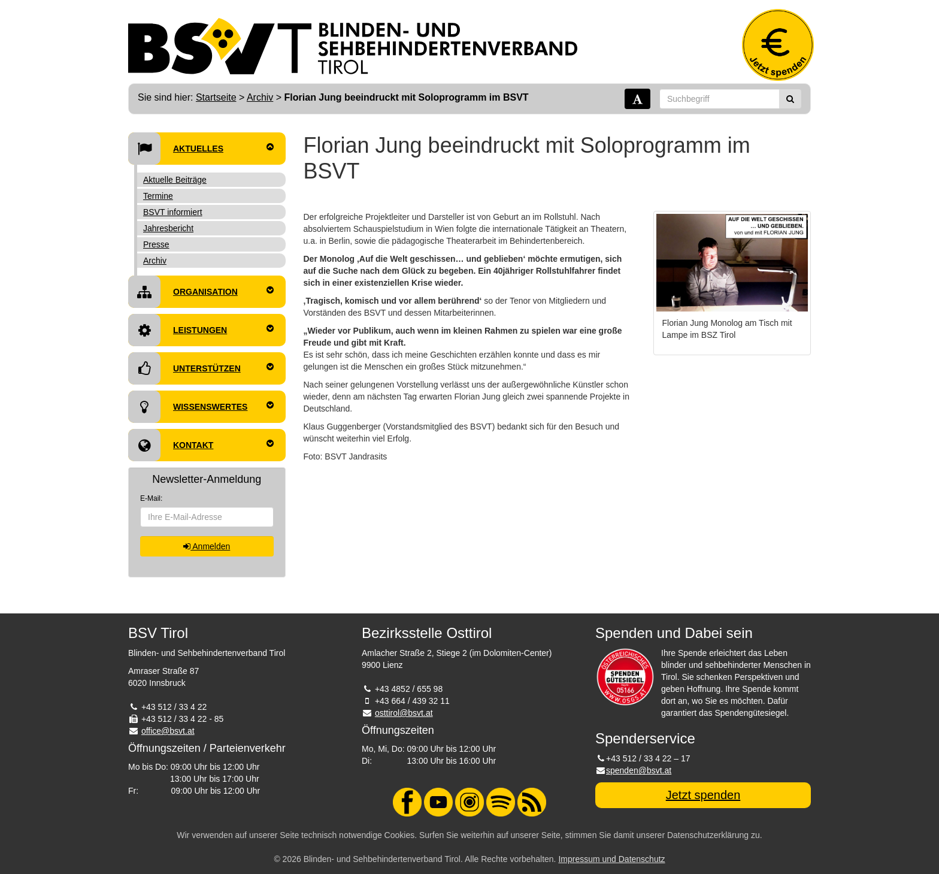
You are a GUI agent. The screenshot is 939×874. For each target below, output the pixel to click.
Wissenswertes (201, 407)
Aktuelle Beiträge (175, 180)
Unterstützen (201, 368)
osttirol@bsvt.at (404, 713)
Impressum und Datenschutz (611, 859)
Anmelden (206, 546)
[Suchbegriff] (719, 99)
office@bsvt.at (168, 731)
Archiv (260, 97)
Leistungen (201, 330)
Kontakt (201, 445)
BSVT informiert (172, 212)
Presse (156, 244)
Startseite (216, 97)
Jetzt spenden (703, 795)
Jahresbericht (168, 228)
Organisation (201, 292)
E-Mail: (151, 498)
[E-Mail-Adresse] (207, 517)
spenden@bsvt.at (638, 770)
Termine (158, 196)
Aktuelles (201, 148)
